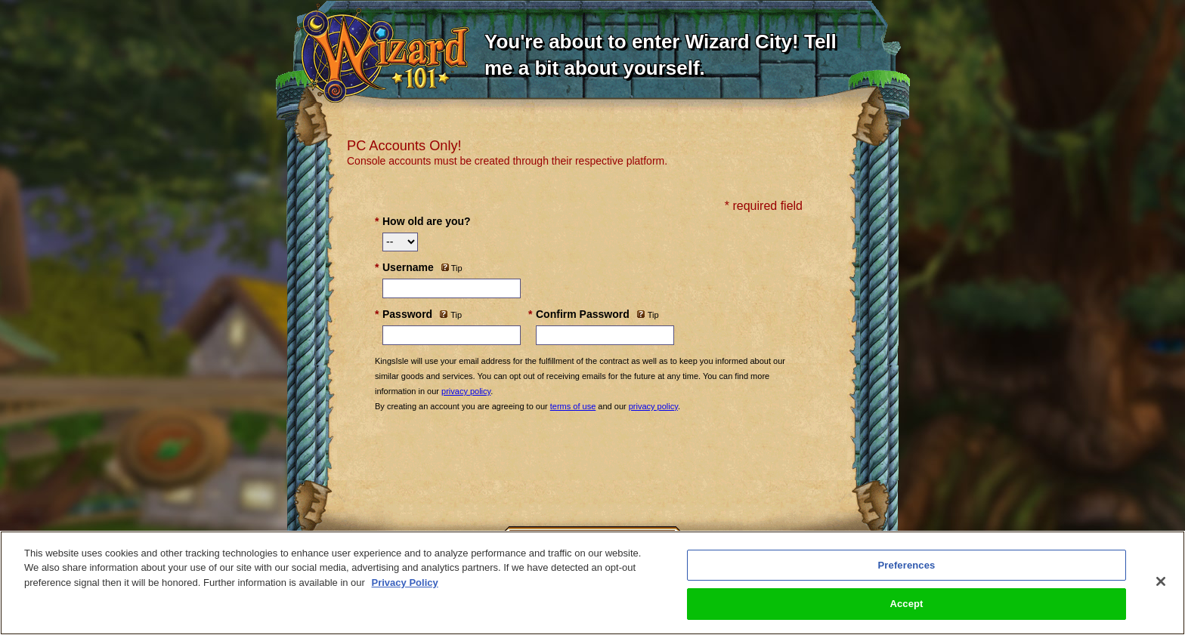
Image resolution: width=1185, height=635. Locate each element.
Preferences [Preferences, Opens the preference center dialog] (907, 565)
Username (408, 267)
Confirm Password (583, 314)
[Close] (1160, 581)
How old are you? (426, 221)
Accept (906, 603)
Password (407, 314)
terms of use (573, 406)
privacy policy (465, 391)
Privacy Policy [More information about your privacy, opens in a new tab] (405, 582)
